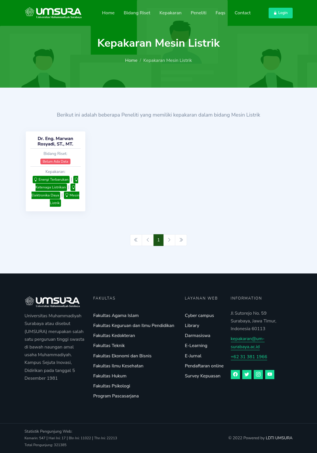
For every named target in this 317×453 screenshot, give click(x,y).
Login (280, 12)
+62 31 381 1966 (249, 357)
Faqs (220, 13)
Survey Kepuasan (202, 376)
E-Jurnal (193, 356)
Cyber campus (199, 315)
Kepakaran (171, 13)
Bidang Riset (137, 13)
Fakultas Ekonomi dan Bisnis (122, 356)
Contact (243, 13)
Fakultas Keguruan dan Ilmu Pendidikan (133, 325)
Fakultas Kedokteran (114, 335)
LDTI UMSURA (279, 438)
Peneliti (198, 13)
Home (108, 13)
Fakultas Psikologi (111, 386)
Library (192, 325)
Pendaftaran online (204, 366)
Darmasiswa (197, 335)
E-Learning (196, 345)
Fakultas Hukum (110, 376)
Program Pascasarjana (116, 396)
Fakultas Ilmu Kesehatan (118, 366)
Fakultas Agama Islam (116, 315)
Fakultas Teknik (109, 345)
